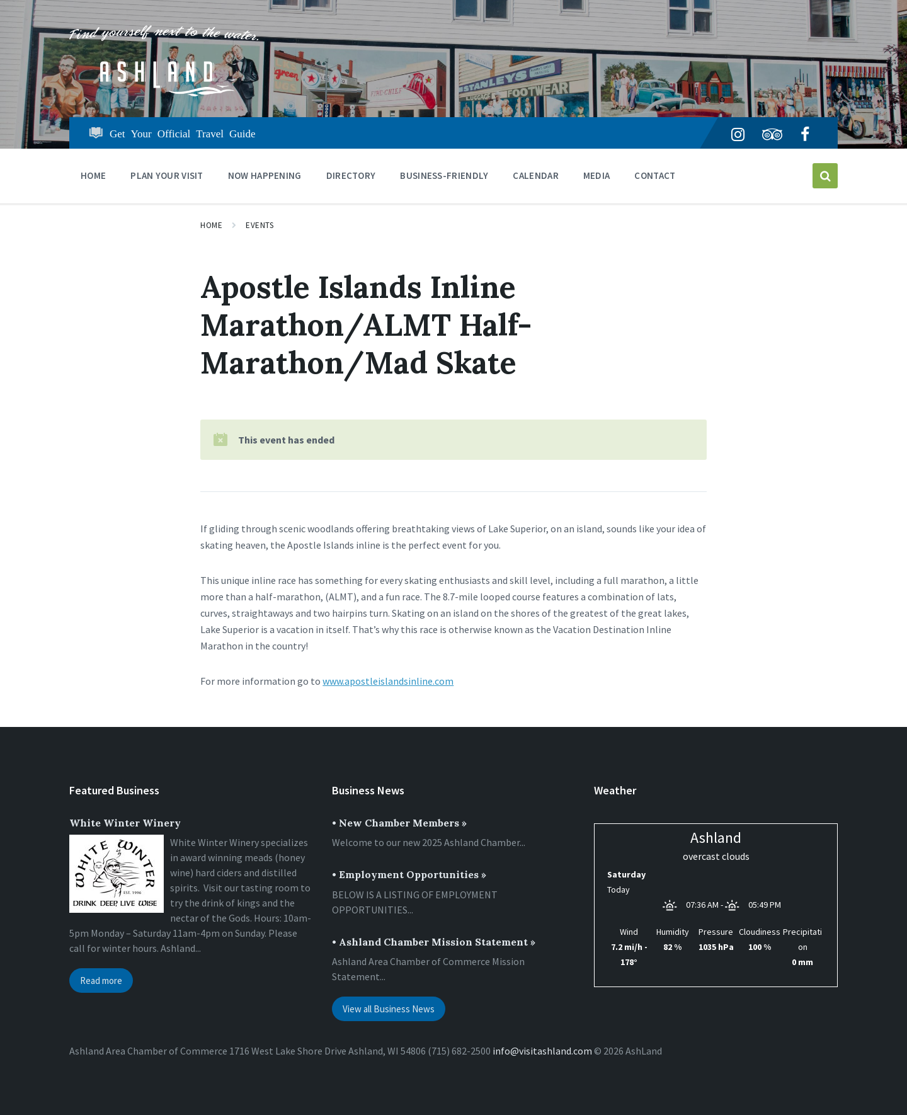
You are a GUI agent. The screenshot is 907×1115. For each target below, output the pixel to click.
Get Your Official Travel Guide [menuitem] (183, 132)
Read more (101, 980)
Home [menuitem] (93, 175)
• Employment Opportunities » (409, 874)
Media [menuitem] (596, 175)
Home (211, 225)
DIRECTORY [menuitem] (351, 175)
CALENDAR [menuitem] (535, 175)
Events (259, 225)
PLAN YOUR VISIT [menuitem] (166, 175)
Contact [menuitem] (654, 175)
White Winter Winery (125, 822)
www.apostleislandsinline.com (388, 681)
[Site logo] (163, 92)
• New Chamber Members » (399, 822)
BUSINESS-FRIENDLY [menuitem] (444, 175)
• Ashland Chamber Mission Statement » (433, 941)
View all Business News (389, 1009)
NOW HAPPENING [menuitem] (265, 175)
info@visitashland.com (542, 1050)
